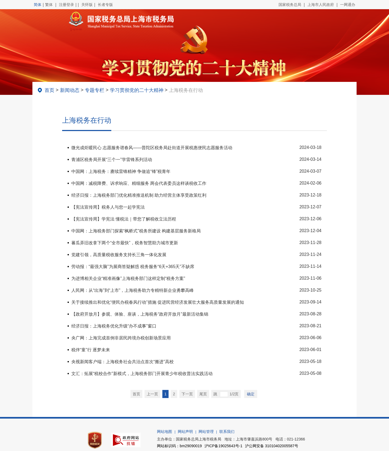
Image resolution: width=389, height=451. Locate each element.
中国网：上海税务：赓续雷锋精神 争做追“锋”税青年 (120, 171)
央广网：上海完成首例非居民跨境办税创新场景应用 (121, 338)
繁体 (49, 4)
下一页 (187, 394)
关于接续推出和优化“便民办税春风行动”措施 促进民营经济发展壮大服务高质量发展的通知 (157, 302)
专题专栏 (94, 90)
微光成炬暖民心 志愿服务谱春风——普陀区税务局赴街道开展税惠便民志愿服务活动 (151, 147)
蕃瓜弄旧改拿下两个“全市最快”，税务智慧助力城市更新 (124, 242)
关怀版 (87, 4)
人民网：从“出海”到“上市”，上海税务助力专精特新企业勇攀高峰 (132, 290)
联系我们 (226, 431)
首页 (49, 90)
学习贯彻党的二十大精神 (136, 90)
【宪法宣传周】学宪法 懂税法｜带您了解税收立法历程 (123, 219)
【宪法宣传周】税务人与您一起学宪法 (108, 207)
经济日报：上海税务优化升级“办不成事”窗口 (113, 326)
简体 (37, 4)
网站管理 (206, 431)
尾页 (203, 394)
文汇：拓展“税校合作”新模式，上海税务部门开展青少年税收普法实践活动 (142, 373)
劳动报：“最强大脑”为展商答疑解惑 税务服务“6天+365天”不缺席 (132, 266)
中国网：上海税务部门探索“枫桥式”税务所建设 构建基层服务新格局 (136, 231)
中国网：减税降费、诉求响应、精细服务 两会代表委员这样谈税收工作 (138, 183)
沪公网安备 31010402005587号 (271, 446)
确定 (250, 394)
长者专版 (105, 4)
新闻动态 (69, 90)
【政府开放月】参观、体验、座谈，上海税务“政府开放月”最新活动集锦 (139, 314)
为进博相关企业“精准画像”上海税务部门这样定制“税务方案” (128, 278)
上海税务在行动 (186, 90)
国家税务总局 (290, 4)
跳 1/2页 (226, 394)
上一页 (152, 394)
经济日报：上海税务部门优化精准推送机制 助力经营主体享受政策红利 (138, 195)
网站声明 (185, 431)
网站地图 (164, 431)
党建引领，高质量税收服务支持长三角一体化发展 (118, 254)
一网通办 (347, 4)
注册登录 (66, 4)
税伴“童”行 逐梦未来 (90, 350)
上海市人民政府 (320, 4)
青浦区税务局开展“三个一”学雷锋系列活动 (111, 159)
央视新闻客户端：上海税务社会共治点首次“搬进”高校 (122, 361)
